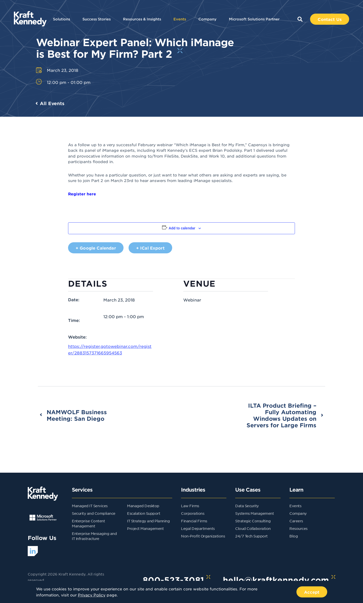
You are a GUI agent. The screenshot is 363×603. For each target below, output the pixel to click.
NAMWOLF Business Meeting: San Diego (77, 415)
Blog (293, 536)
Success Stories (96, 19)
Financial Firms (194, 521)
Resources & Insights (142, 19)
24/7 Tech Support (251, 536)
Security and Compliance (93, 513)
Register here (82, 193)
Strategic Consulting (252, 521)
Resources (298, 528)
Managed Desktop (143, 505)
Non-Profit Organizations (203, 536)
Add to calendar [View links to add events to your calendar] (182, 228)
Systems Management (254, 513)
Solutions (61, 19)
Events (179, 19)
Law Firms (190, 505)
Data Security (247, 505)
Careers (296, 521)
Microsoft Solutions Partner (254, 19)
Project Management (145, 528)
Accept (312, 591)
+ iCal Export (150, 247)
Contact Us (330, 19)
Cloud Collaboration (253, 528)
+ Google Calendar (96, 247)
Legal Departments (198, 528)
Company (207, 19)
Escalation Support (143, 513)
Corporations (192, 513)
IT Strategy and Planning (148, 521)
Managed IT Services (90, 505)
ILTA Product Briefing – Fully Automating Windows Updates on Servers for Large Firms (281, 415)
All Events (52, 103)
